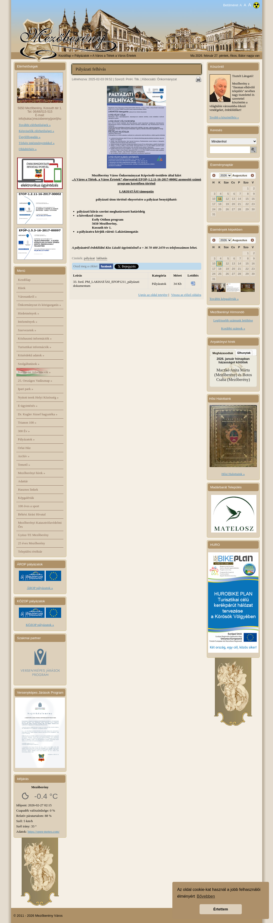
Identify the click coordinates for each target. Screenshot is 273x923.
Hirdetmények (28, 313)
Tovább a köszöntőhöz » (224, 117)
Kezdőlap (65, 55)
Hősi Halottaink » (233, 474)
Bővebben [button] (206, 896)
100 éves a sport (28, 506)
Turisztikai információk (34, 347)
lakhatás (101, 258)
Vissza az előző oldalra (186, 295)
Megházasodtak (223, 353)
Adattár (23, 481)
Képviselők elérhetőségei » (36, 131)
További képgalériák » (224, 299)
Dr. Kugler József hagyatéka (37, 414)
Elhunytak (244, 352)
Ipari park (25, 389)
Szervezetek (27, 330)
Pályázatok (26, 439)
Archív (23, 456)
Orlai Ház (24, 448)
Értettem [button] (220, 909)
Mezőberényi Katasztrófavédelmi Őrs (40, 525)
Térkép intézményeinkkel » (37, 143)
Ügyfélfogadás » (30, 137)
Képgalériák (26, 498)
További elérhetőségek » (35, 125)
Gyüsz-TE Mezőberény (33, 535)
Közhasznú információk (35, 338)
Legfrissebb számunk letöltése (233, 320)
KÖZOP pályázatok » (40, 625)
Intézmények (27, 321)
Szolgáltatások (29, 364)
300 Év (24, 431)
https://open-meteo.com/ (44, 831)
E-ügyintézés (27, 406)
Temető (24, 465)
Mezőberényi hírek (31, 473)
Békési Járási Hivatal (32, 514)
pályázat (89, 258)
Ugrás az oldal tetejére (153, 295)
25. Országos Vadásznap (35, 380)
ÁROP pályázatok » (40, 588)
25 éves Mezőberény (31, 543)
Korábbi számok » (233, 328)
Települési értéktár (30, 551)
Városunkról (27, 296)
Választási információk (34, 372)
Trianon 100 (27, 422)
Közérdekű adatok (31, 355)
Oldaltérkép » (28, 149)
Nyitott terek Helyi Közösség (38, 397)
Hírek (22, 288)
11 (219, 198)
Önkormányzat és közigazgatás (39, 305)
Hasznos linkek (28, 489)
